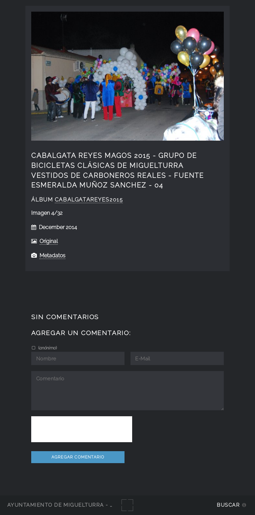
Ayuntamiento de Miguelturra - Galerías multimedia (91, 505)
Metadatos (52, 255)
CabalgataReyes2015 (89, 199)
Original (49, 241)
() (47, 347)
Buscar (228, 505)
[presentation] (81, 429)
